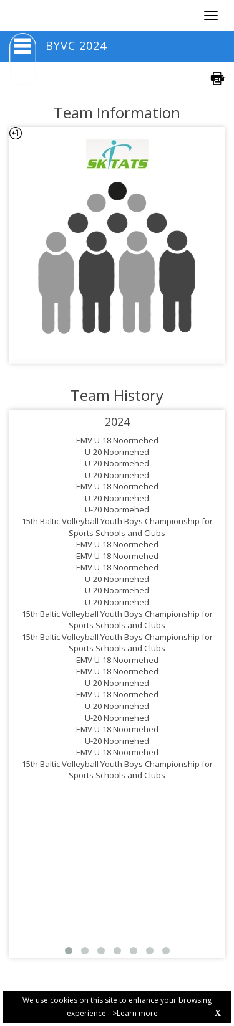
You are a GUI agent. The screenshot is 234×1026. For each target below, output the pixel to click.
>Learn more (135, 1013)
